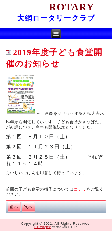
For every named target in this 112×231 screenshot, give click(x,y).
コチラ (80, 189)
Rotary (56, 7)
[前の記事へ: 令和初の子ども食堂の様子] (14, 207)
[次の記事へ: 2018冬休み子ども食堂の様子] (28, 207)
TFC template (42, 227)
